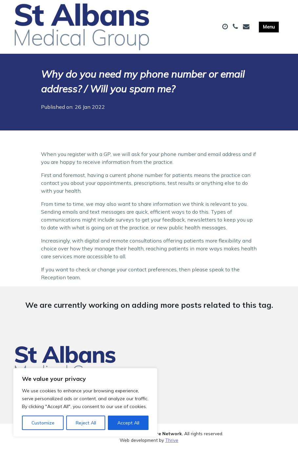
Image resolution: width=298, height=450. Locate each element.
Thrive (171, 440)
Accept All (128, 423)
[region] (85, 402)
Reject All (86, 423)
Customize (42, 423)
